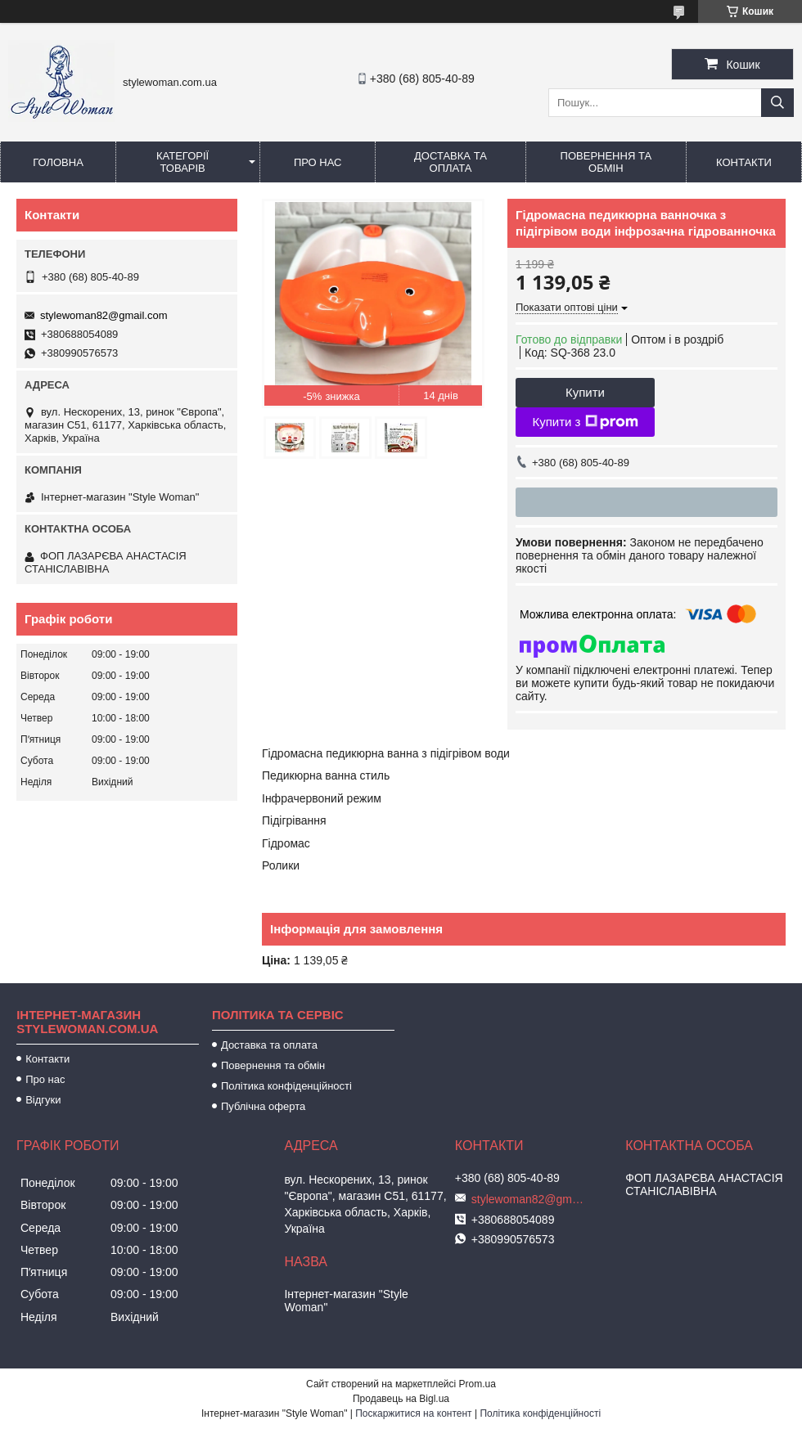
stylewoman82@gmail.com (104, 315)
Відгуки (43, 1100)
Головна (58, 162)
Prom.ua (477, 1384)
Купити (585, 392)
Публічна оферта (263, 1106)
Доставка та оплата (450, 162)
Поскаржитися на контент (413, 1413)
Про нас (318, 162)
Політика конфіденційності (286, 1086)
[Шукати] (777, 102)
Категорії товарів (182, 162)
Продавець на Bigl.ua (401, 1398)
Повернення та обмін (606, 162)
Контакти (744, 162)
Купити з (585, 422)
